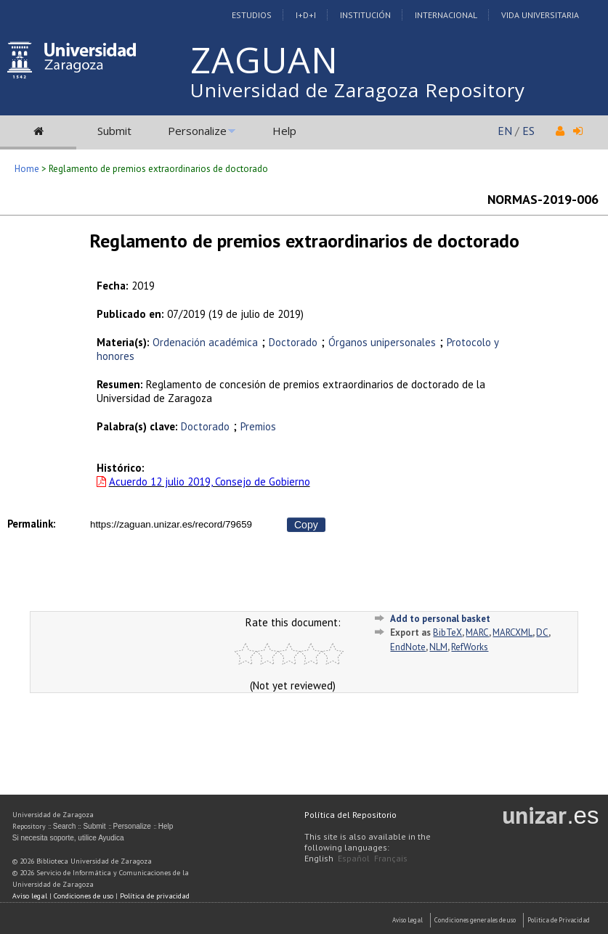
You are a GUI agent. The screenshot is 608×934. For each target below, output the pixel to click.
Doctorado (293, 342)
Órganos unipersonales (382, 342)
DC (542, 632)
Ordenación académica (205, 342)
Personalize (197, 130)
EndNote (408, 647)
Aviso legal (29, 896)
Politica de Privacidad (558, 920)
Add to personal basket (440, 619)
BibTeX (447, 632)
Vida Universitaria (540, 14)
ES (528, 130)
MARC (477, 632)
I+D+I (306, 14)
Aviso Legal (407, 920)
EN (505, 130)
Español (354, 858)
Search (64, 826)
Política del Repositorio (350, 814)
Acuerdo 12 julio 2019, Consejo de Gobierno (209, 481)
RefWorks (469, 647)
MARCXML (512, 632)
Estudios (252, 14)
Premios (258, 426)
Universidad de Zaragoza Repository (357, 90)
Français (391, 858)
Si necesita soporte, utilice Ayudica (68, 838)
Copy (306, 525)
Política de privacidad (155, 896)
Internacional (446, 14)
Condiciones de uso (83, 896)
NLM (438, 647)
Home (27, 169)
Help (284, 130)
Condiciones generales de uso (475, 920)
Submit (114, 130)
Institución (365, 14)
